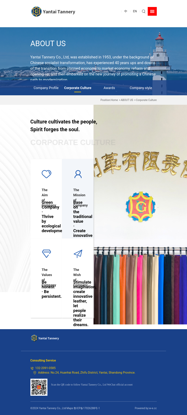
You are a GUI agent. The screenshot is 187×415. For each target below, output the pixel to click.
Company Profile (46, 88)
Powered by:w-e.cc (146, 408)
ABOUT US (127, 100)
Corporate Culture (77, 88)
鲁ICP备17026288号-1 (87, 408)
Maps (69, 408)
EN (135, 11)
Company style (141, 88)
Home (114, 100)
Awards (109, 88)
